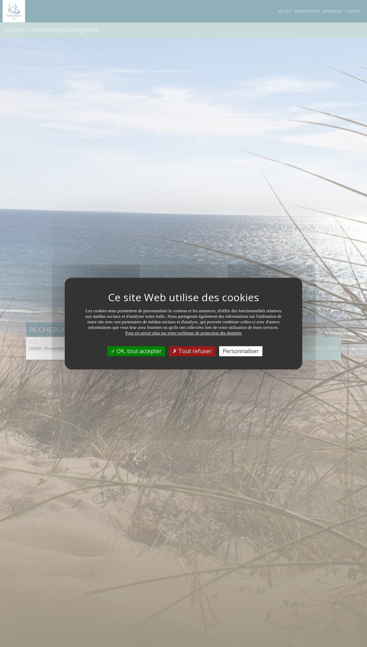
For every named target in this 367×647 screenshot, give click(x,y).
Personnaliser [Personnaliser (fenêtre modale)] (241, 351)
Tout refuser (192, 351)
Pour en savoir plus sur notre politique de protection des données (183, 332)
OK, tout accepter (136, 351)
